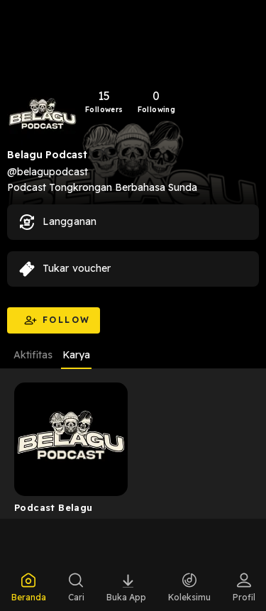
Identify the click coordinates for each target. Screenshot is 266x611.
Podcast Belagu (53, 507)
